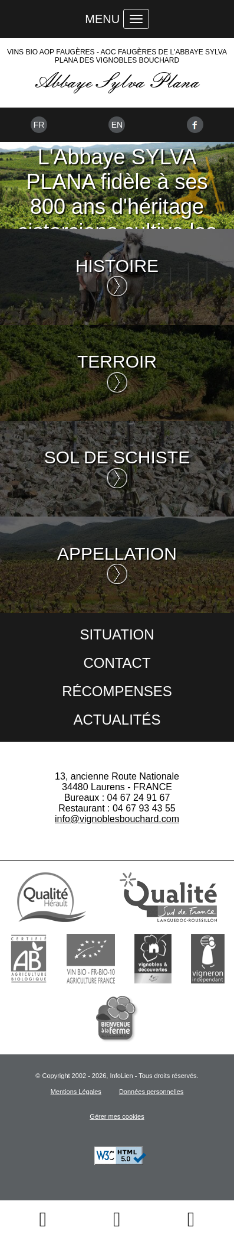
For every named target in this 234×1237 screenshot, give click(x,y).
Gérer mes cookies (117, 1116)
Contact (116, 663)
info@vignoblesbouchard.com (117, 819)
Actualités (116, 720)
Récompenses (117, 691)
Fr (39, 124)
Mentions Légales (76, 1091)
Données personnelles (151, 1091)
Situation (117, 634)
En (117, 124)
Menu (102, 18)
